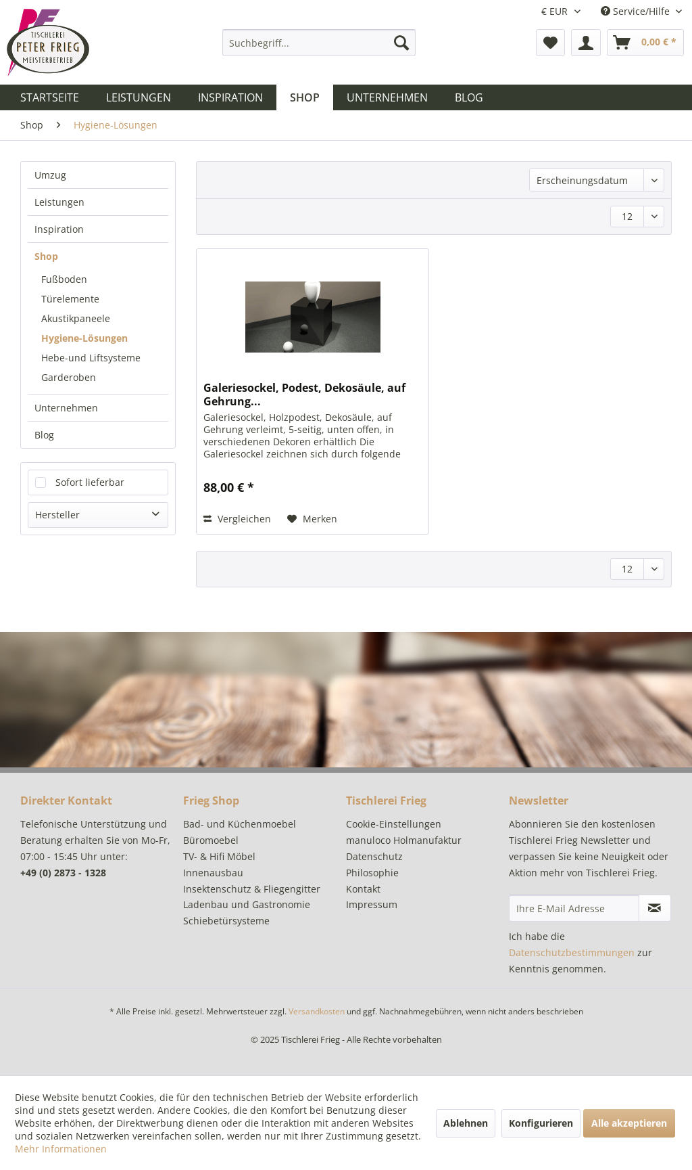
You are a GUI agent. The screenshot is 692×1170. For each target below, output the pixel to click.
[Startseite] (50, 97)
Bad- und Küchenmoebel (239, 823)
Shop (46, 256)
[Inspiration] (230, 97)
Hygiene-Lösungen (84, 338)
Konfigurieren (541, 1123)
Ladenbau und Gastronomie (246, 904)
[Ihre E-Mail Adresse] (574, 908)
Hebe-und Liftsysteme (91, 357)
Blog (44, 434)
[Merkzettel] (550, 42)
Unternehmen (66, 407)
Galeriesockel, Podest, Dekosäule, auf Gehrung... (304, 394)
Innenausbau (213, 872)
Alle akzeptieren (629, 1123)
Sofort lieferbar (89, 482)
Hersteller (57, 514)
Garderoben (68, 377)
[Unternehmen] (387, 97)
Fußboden (64, 279)
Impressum (371, 904)
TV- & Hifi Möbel (219, 856)
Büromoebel (211, 840)
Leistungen (59, 202)
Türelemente (70, 298)
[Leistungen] (138, 97)
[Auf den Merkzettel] (312, 519)
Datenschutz (374, 856)
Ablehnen (465, 1123)
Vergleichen (237, 518)
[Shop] (304, 97)
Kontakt (363, 888)
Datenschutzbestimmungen (572, 952)
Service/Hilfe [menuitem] (636, 11)
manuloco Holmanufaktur (404, 840)
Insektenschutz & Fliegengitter (251, 888)
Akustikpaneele (75, 318)
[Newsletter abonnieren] (655, 908)
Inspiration (59, 229)
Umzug (50, 174)
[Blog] (469, 97)
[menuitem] (319, 42)
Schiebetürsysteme (226, 920)
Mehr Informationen (61, 1148)
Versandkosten (317, 1011)
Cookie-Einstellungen (393, 823)
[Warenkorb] (645, 42)
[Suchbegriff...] (319, 42)
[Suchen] (401, 42)
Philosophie (372, 872)
